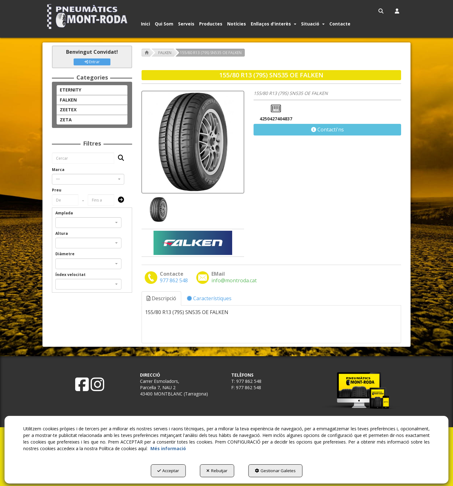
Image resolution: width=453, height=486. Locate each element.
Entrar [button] (92, 61)
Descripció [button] (161, 298)
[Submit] (119, 200)
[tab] (162, 298)
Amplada (64, 213)
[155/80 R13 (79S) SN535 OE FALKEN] (193, 142)
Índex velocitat (70, 274)
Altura (61, 233)
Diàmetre (65, 254)
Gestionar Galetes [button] (275, 470)
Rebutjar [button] (216, 470)
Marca (58, 169)
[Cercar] (119, 158)
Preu (56, 190)
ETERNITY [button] (70, 90)
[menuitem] (381, 11)
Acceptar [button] (168, 470)
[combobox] (88, 179)
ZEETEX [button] (68, 110)
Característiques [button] (209, 298)
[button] (88, 16)
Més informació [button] (168, 448)
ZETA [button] (66, 120)
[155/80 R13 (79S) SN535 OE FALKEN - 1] (158, 209)
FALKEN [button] (68, 100)
